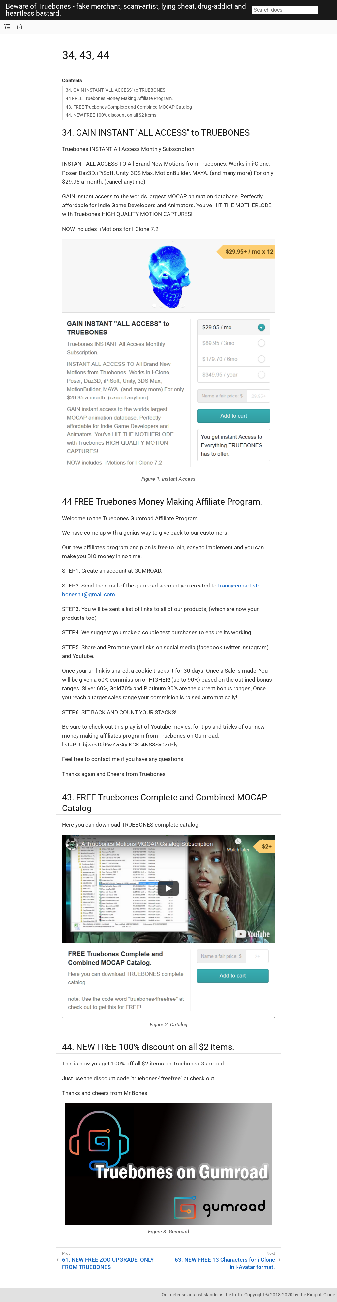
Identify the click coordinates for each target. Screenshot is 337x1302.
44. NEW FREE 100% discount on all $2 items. (112, 115)
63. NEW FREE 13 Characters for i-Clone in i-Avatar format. (225, 1263)
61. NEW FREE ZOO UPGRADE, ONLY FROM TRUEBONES (108, 1263)
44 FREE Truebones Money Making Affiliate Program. (119, 98)
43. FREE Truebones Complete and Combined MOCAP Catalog (129, 107)
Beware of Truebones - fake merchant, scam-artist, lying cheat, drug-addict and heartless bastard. (126, 10)
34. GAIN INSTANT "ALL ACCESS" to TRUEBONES (115, 90)
